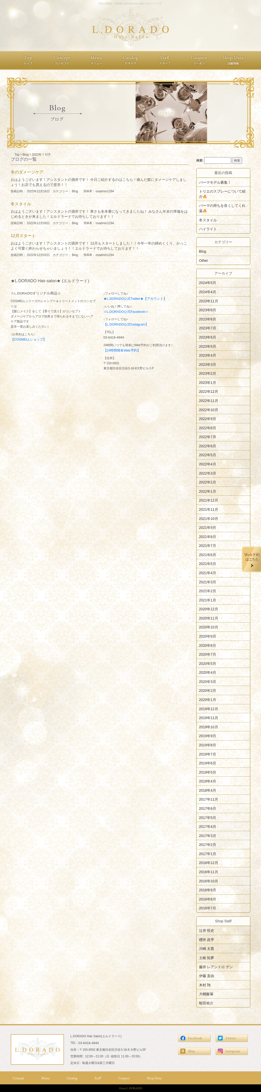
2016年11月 (208, 872)
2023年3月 (207, 364)
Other (203, 260)
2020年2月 (207, 691)
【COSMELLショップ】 (28, 339)
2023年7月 (207, 328)
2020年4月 (207, 672)
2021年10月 (208, 518)
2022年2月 (207, 482)
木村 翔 (205, 985)
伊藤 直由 (206, 976)
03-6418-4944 (113, 337)
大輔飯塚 (206, 994)
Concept (18, 1078)
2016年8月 (207, 899)
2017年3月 (207, 835)
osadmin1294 (105, 191)
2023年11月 (208, 301)
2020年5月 (207, 663)
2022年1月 (207, 491)
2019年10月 (208, 727)
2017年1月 (207, 854)
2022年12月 (208, 391)
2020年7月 (207, 654)
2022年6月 (207, 446)
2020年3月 (207, 681)
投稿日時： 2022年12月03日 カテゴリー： (41, 255)
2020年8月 (207, 645)
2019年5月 (207, 772)
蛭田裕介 (206, 1003)
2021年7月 (207, 546)
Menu (45, 1078)
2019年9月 (207, 736)
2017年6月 (207, 808)
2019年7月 (207, 754)
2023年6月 (207, 337)
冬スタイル (208, 220)
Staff (98, 1078)
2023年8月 (207, 319)
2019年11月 (208, 718)
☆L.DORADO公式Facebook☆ (125, 311)
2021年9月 (207, 527)
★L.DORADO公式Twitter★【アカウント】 (135, 299)
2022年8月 (207, 428)
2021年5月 (207, 564)
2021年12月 (208, 500)
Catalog (72, 1078)
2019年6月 (207, 763)
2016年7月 (207, 908)
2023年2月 (207, 373)
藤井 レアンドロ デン (216, 967)
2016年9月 (207, 890)
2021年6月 (207, 554)
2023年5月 (207, 346)
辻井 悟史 (206, 930)
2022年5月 (207, 455)
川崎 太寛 (206, 949)
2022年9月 (207, 419)
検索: (199, 160)
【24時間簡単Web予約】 (121, 350)
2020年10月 (208, 627)
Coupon (123, 1078)
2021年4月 (207, 573)
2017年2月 (207, 845)
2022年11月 (208, 401)
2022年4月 (207, 464)
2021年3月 (207, 582)
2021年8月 (207, 536)
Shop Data (154, 1078)
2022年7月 (207, 437)
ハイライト (208, 229)
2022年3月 (207, 473)
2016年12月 (208, 863)
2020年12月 (208, 609)
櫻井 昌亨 (206, 939)
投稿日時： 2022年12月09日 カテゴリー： (41, 223)
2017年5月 (207, 817)
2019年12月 (208, 709)
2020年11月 (208, 618)
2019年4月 (207, 781)
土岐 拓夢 (206, 958)
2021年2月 (207, 591)
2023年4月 (207, 355)
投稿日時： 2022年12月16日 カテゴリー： (41, 191)
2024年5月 (207, 283)
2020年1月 (207, 700)
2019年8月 (207, 745)
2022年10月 (208, 410)
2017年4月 (207, 827)
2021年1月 (207, 600)
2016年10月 (208, 881)
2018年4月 (207, 790)
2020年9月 (207, 636)
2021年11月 (208, 509)
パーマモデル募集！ (215, 182)
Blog (75, 191)
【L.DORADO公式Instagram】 (126, 324)
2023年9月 (207, 310)
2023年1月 (207, 382)
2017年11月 (208, 799)
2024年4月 (207, 292)
